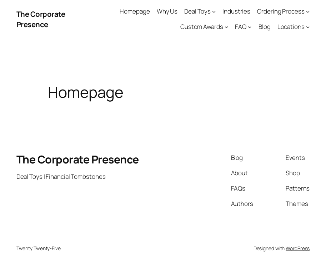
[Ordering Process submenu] (308, 11)
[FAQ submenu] (249, 27)
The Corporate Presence (40, 19)
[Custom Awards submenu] (226, 27)
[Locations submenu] (308, 27)
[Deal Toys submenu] (214, 11)
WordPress (298, 248)
